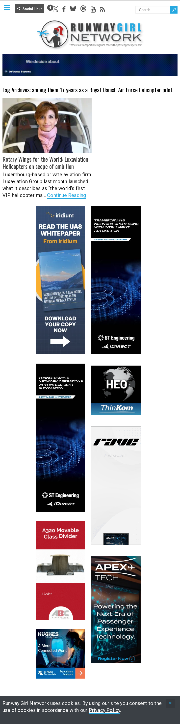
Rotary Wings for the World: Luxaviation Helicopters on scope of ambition (45, 163)
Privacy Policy (104, 710)
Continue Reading (66, 195)
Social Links (33, 9)
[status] (170, 703)
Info (50, 7)
